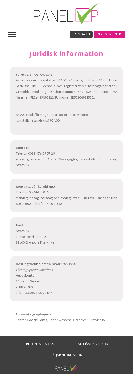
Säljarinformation (66, 355)
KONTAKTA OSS (40, 344)
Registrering (110, 34)
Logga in (81, 34)
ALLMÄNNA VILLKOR (93, 344)
